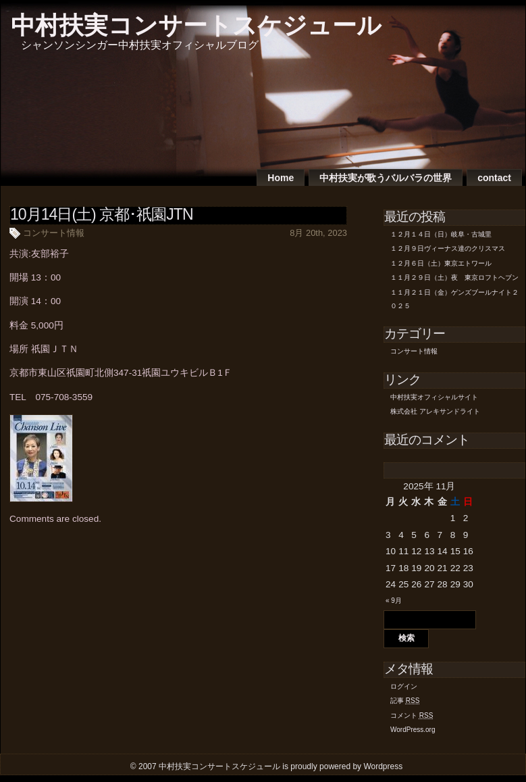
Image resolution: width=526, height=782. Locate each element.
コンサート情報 (53, 233)
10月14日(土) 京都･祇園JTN (101, 214)
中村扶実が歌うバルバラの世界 (385, 177)
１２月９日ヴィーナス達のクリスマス (447, 248)
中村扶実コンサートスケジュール (196, 25)
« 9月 (394, 600)
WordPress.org (413, 729)
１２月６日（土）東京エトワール (441, 263)
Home (280, 177)
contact (494, 177)
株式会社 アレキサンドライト (435, 411)
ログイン (403, 686)
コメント (411, 715)
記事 (404, 700)
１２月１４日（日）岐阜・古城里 (441, 234)
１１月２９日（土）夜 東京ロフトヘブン (454, 277)
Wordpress (382, 766)
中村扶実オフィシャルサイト (434, 397)
